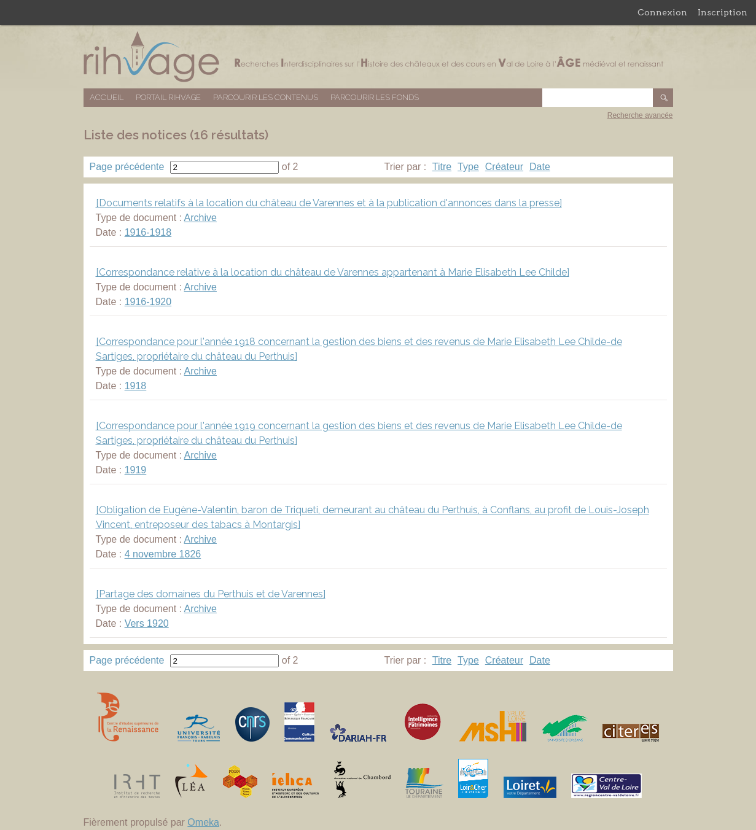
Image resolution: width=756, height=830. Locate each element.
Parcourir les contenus (265, 97)
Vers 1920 (147, 623)
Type (468, 166)
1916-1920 (148, 302)
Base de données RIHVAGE (378, 56)
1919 (136, 470)
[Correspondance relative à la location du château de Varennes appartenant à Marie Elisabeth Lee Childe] (332, 272)
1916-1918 (148, 232)
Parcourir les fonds (374, 97)
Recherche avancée (640, 115)
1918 (136, 386)
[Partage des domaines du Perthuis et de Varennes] (210, 594)
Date (539, 166)
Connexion (662, 12)
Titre (441, 166)
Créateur (504, 166)
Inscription (722, 12)
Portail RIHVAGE (168, 97)
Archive (200, 217)
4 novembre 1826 (163, 554)
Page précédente (127, 166)
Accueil (106, 97)
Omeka (203, 822)
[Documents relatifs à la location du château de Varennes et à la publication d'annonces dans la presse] (329, 203)
